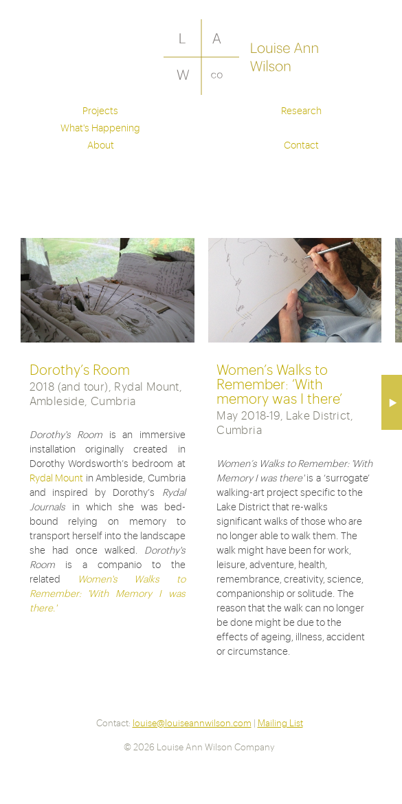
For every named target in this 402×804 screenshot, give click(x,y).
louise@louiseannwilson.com (192, 722)
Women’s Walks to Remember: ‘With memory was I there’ (279, 383)
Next (391, 402)
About (100, 144)
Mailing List (280, 722)
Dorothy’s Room (80, 369)
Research (301, 110)
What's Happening (100, 127)
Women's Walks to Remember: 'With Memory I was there (108, 592)
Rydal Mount (57, 477)
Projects (100, 110)
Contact (301, 144)
